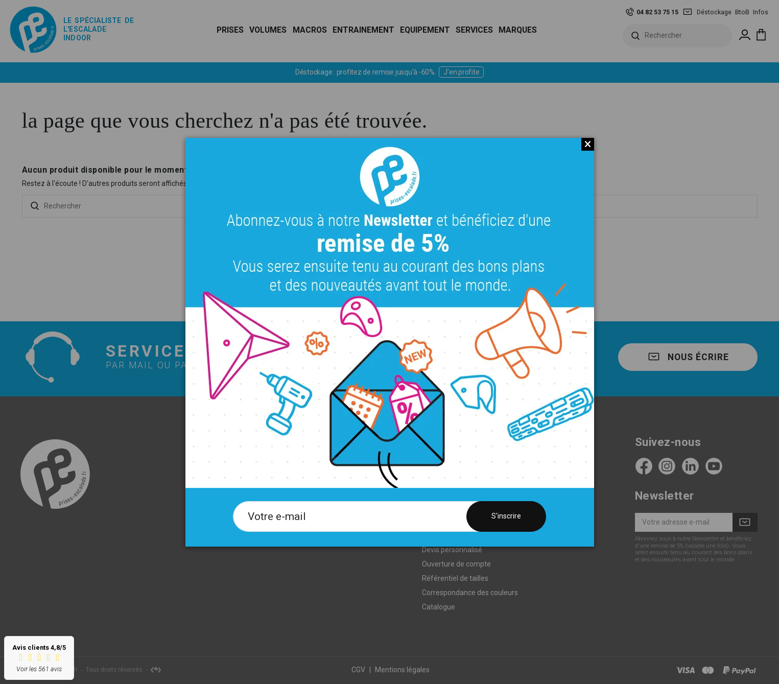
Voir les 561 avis (39, 669)
